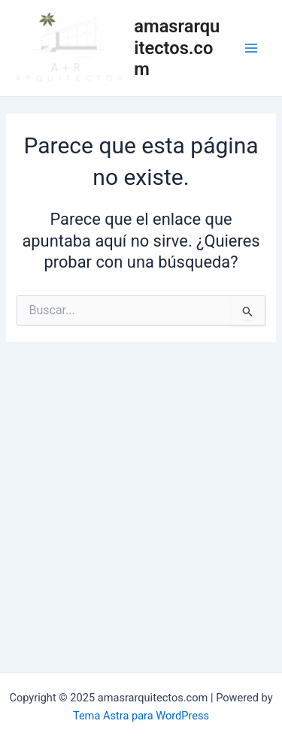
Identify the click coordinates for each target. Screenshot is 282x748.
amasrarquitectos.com (177, 48)
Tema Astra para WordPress (141, 715)
